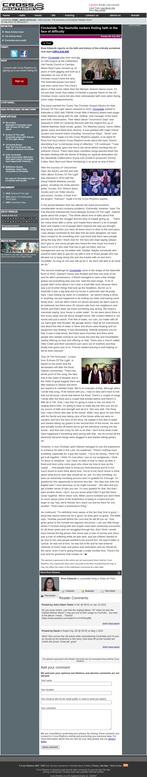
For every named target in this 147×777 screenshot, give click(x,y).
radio (21, 15)
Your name (46, 680)
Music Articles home (14, 32)
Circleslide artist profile (15, 40)
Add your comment (55, 667)
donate (134, 15)
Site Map (104, 766)
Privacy (95, 766)
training (68, 15)
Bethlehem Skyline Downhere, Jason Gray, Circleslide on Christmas (17, 169)
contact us (91, 15)
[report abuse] (113, 623)
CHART (115, 4)
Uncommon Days (16, 202)
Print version (48, 595)
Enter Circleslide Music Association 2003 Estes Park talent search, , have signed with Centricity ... (20, 158)
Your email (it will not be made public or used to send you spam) (73, 699)
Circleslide (54, 57)
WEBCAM (104, 4)
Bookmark (87, 591)
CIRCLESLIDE (60, 51)
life (52, 15)
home (5, 15)
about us (114, 15)
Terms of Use (115, 766)
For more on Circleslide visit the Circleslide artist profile (20, 179)
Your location (47, 689)
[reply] (105, 623)
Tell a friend (108, 591)
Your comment (48, 708)
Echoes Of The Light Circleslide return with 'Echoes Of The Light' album (20, 137)
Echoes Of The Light (17, 193)
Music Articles (28, 20)
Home (15, 20)
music (37, 15)
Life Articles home (13, 36)
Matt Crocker (99, 10)
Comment (68, 591)
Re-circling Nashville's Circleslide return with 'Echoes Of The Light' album (19, 126)
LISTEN (93, 4)
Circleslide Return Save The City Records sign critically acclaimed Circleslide (20, 147)
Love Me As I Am (108, 8)
